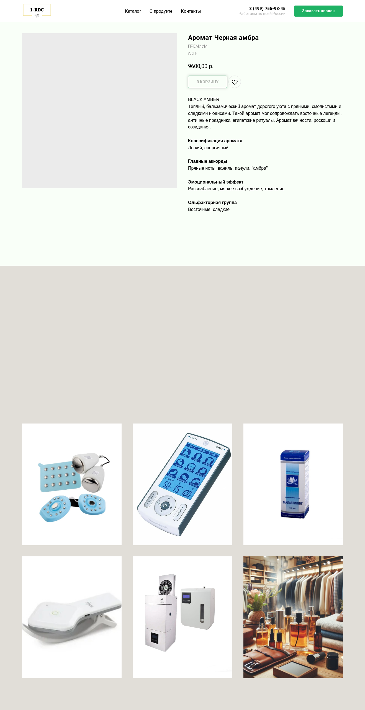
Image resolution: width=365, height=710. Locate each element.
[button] (318, 11)
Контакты (191, 11)
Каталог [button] (133, 11)
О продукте (161, 11)
